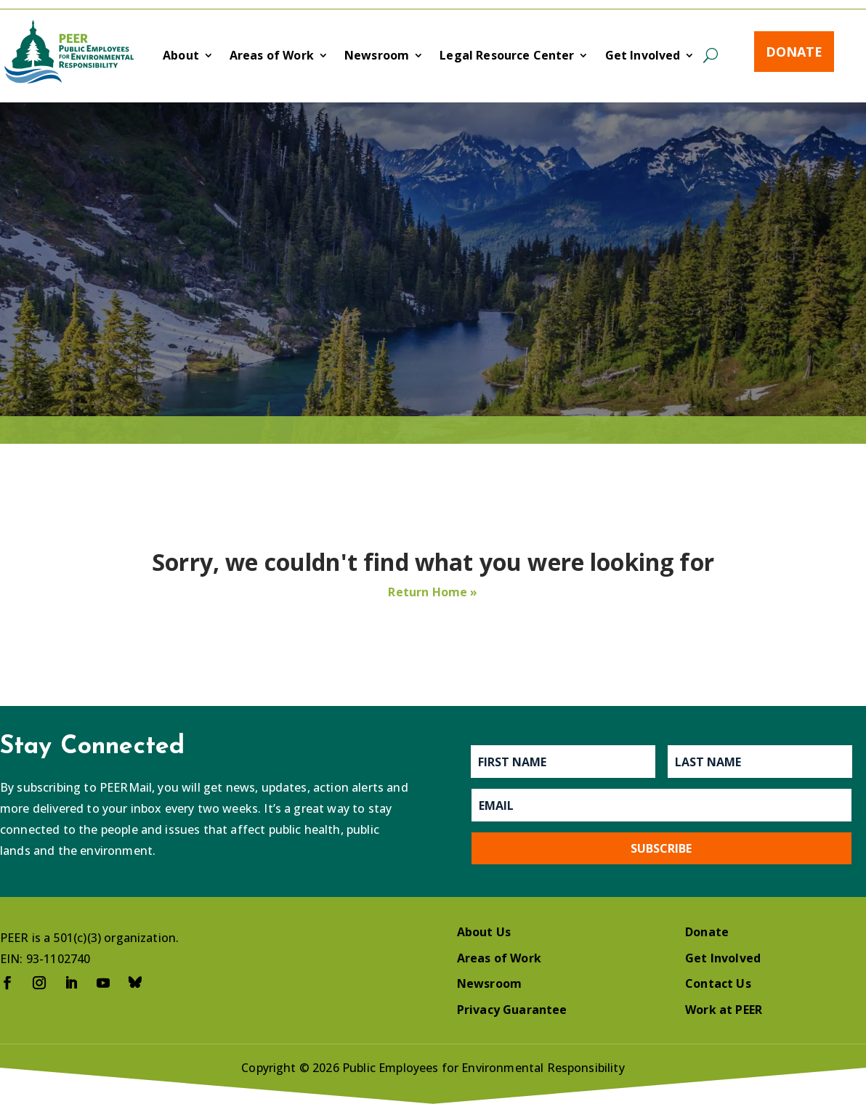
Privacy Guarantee (512, 1010)
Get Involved (643, 56)
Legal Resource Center (507, 56)
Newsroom (376, 56)
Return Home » (432, 592)
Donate (794, 51)
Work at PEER (723, 1010)
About (181, 56)
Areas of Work (272, 56)
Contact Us (718, 983)
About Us (484, 932)
